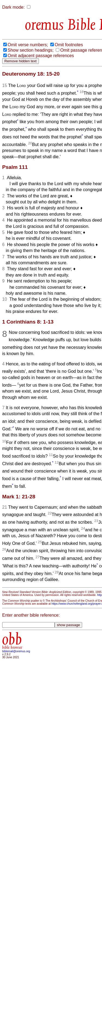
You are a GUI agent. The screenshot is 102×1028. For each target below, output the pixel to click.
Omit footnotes (69, 44)
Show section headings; (31, 50)
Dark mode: (13, 7)
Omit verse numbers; (28, 44)
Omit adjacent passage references (41, 55)
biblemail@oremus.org (16, 651)
